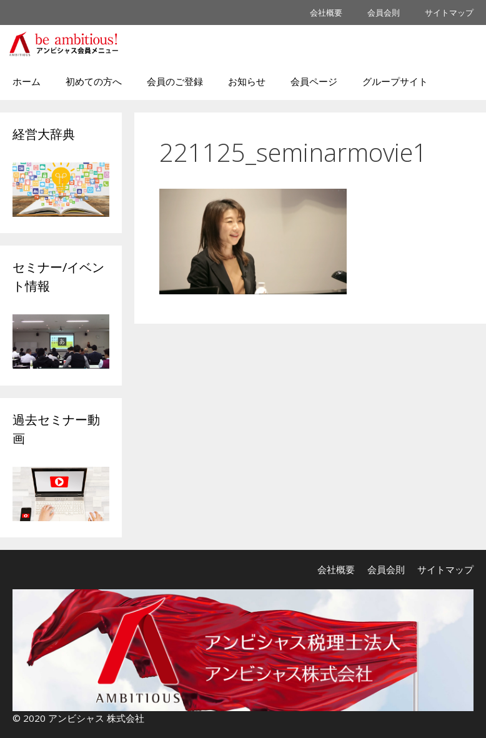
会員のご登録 (175, 81)
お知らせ (246, 81)
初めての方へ (94, 81)
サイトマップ (449, 12)
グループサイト (395, 81)
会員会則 (383, 12)
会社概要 (326, 12)
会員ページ (313, 81)
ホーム (26, 81)
